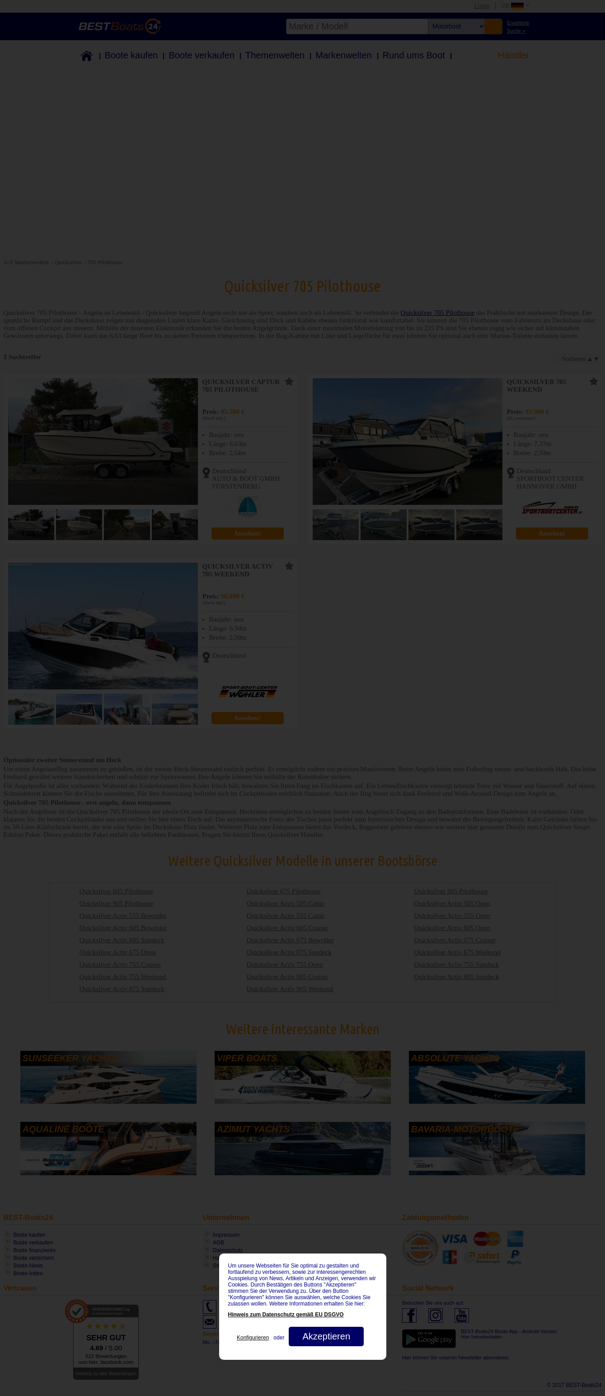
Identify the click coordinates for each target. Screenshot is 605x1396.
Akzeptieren (326, 1336)
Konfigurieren (253, 1337)
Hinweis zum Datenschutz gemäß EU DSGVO (286, 1314)
